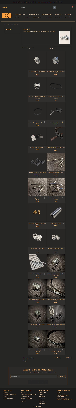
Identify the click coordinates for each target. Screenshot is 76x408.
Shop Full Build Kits (47, 14)
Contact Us (6, 400)
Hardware (68, 14)
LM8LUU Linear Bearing (56, 223)
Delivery (23, 392)
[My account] (4, 7)
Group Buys (26, 17)
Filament (17, 17)
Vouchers (41, 400)
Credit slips (42, 396)
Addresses (41, 398)
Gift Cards (23, 402)
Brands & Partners (8, 398)
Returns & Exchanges (26, 398)
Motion (8, 29)
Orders (41, 394)
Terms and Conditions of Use (28, 394)
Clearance (49, 17)
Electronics (58, 14)
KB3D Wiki (6, 392)
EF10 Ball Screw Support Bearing (37, 147)
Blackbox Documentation (9, 394)
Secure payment (25, 396)
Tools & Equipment (38, 17)
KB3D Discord (6, 396)
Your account (44, 390)
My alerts (41, 401)
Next (68, 358)
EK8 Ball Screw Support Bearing (56, 122)
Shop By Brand (34, 14)
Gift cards (67, 17)
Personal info (42, 392)
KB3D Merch (58, 17)
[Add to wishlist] (44, 71)
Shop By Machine (20, 14)
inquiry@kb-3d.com (67, 399)
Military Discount (25, 400)
